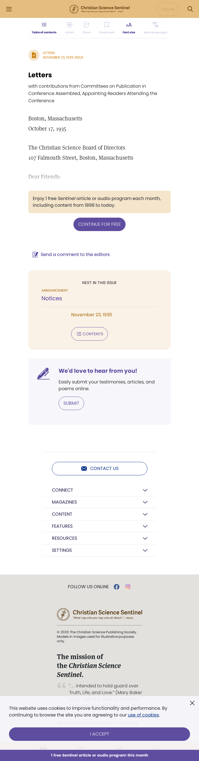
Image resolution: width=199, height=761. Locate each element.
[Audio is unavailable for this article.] (69, 28)
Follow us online (88, 587)
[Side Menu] (9, 9)
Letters (49, 52)
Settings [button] (62, 550)
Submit (71, 403)
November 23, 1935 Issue (63, 57)
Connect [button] (62, 490)
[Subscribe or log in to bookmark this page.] (107, 28)
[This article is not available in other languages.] (155, 28)
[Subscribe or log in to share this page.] (86, 28)
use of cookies (143, 715)
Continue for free (99, 224)
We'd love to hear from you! (98, 370)
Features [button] (62, 526)
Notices (51, 298)
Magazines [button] (64, 502)
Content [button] (62, 514)
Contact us (100, 468)
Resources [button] (64, 538)
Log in (167, 9)
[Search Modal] (190, 9)
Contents (89, 334)
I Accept (99, 734)
